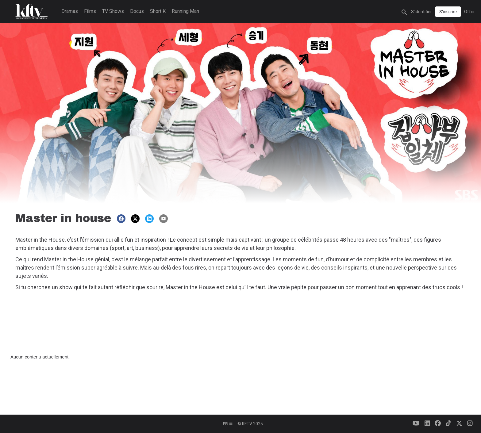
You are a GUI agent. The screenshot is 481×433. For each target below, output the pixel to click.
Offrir (469, 11)
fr (228, 424)
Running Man (185, 11)
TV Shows (113, 11)
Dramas (69, 11)
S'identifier (421, 11)
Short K (158, 11)
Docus (137, 11)
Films (90, 11)
